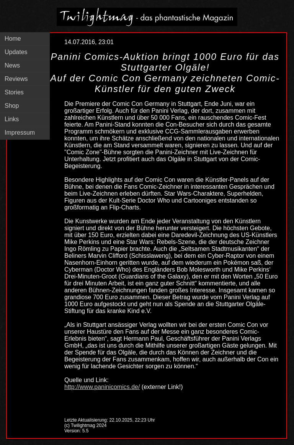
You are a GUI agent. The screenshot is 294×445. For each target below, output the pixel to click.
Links (12, 119)
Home (13, 38)
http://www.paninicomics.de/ (102, 387)
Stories (14, 92)
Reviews (16, 79)
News (12, 65)
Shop (12, 105)
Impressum (20, 132)
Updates (16, 52)
